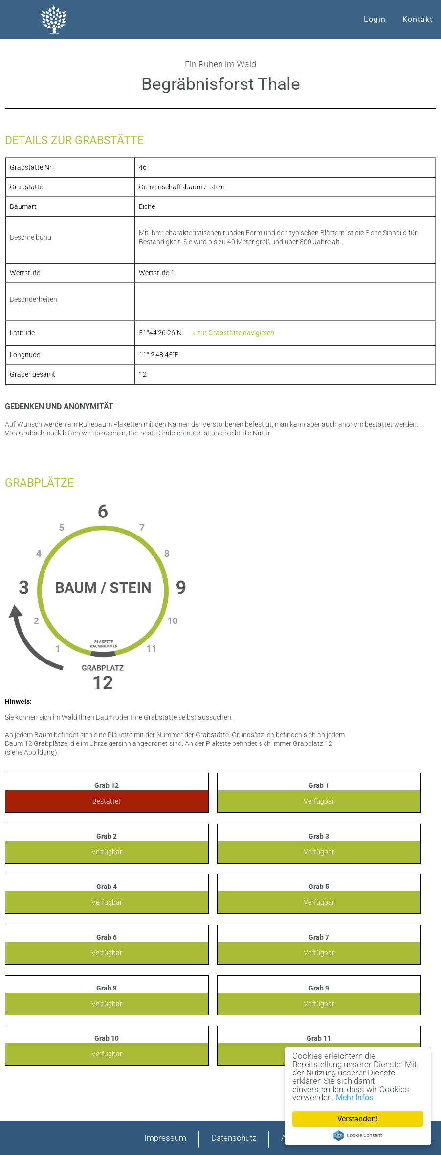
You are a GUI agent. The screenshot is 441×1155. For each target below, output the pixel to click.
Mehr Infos (354, 1097)
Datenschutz (233, 1138)
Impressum (165, 1138)
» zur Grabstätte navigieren (233, 333)
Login (375, 19)
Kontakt (417, 19)
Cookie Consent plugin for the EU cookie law (357, 1135)
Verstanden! (358, 1119)
